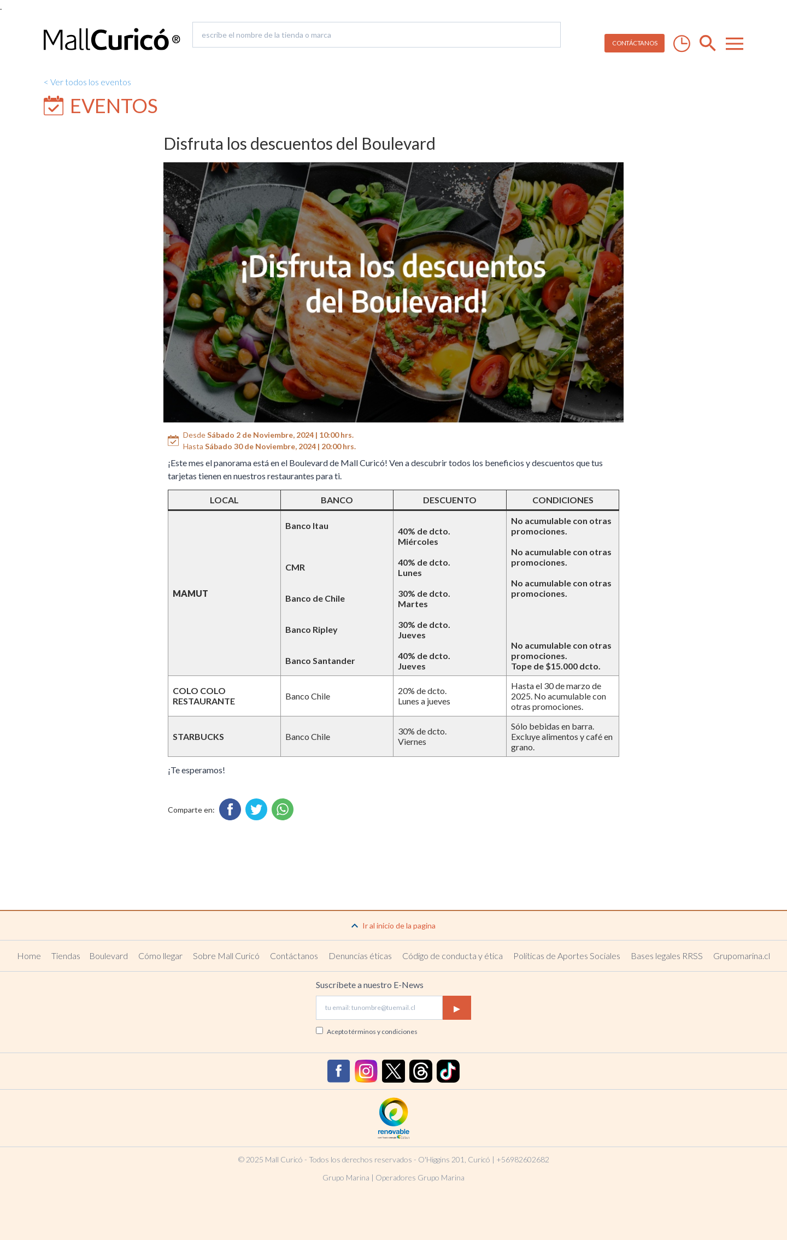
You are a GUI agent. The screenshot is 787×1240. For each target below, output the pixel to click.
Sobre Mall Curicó (226, 955)
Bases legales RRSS (667, 955)
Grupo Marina (345, 1177)
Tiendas (65, 955)
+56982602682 (522, 1159)
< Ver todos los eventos (87, 82)
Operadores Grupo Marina (420, 1177)
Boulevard (108, 955)
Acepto (372, 1031)
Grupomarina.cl (741, 955)
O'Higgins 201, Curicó (454, 1159)
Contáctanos (294, 955)
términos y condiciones (383, 1031)
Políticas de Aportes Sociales (566, 955)
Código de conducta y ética (452, 955)
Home (29, 955)
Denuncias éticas (360, 955)
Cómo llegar (160, 955)
